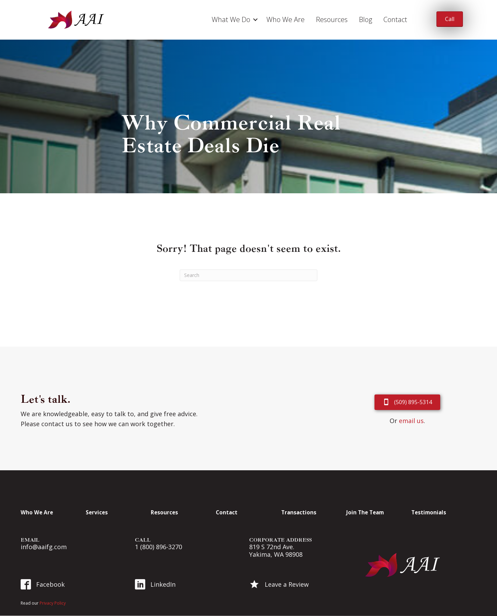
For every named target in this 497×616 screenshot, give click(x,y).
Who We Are (285, 19)
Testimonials (428, 512)
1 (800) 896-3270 (158, 547)
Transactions (298, 512)
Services (97, 512)
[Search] (248, 275)
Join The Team (365, 512)
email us (411, 421)
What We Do (231, 19)
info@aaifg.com (44, 547)
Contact (395, 19)
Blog (365, 19)
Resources (332, 19)
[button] (255, 19)
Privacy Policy (53, 603)
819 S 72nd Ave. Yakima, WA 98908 (276, 550)
